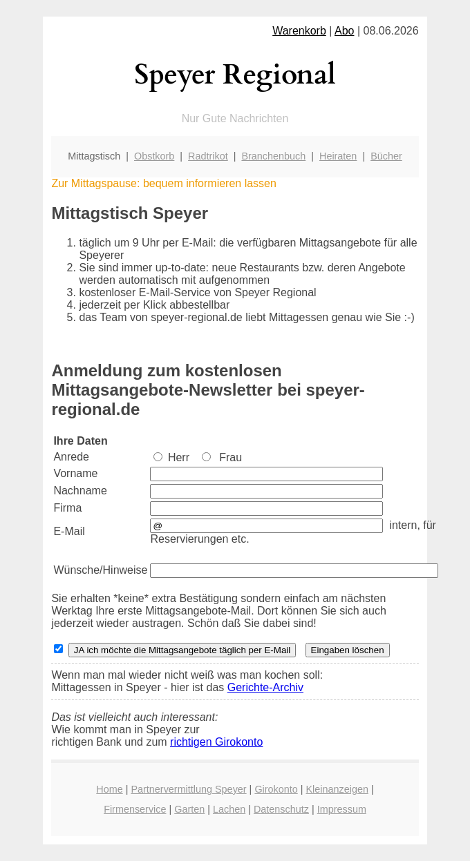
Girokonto (275, 789)
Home (109, 789)
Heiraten (338, 156)
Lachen (229, 809)
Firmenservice (135, 809)
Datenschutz (281, 809)
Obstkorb (154, 156)
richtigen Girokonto (216, 742)
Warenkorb (299, 31)
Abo (344, 31)
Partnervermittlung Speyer (188, 789)
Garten (189, 809)
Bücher (386, 156)
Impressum (341, 809)
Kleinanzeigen (337, 789)
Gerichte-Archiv (265, 687)
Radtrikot (208, 156)
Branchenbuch (273, 156)
